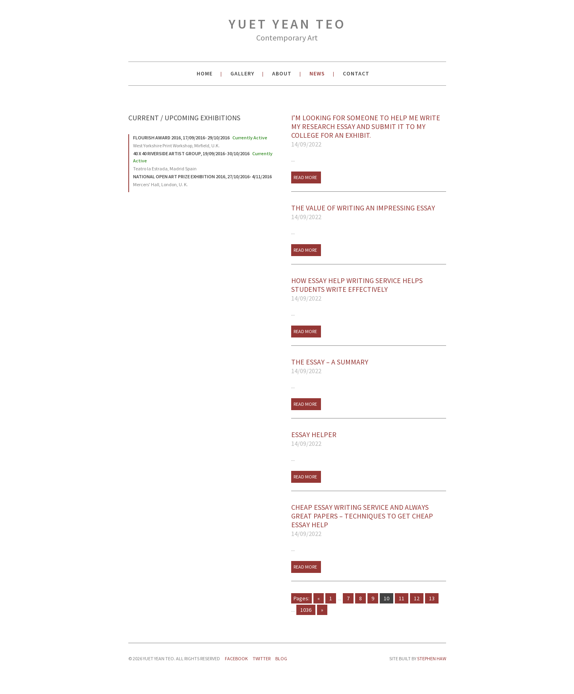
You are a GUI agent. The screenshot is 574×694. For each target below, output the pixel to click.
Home (205, 73)
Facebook (236, 658)
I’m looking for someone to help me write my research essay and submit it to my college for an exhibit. (368, 131)
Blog (281, 658)
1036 (305, 609)
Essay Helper (368, 439)
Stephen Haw (431, 658)
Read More (305, 177)
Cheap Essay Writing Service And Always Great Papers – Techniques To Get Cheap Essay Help (368, 520)
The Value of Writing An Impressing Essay (368, 212)
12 (416, 598)
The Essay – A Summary (368, 366)
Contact (356, 73)
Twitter (262, 658)
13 (432, 598)
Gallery (242, 73)
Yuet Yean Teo (287, 30)
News (317, 73)
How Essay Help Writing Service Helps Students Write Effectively (368, 289)
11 (401, 598)
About (282, 73)
